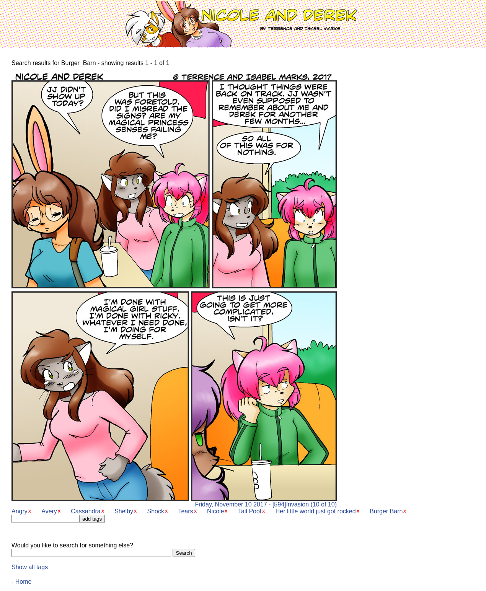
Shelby (123, 511)
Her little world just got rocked (316, 511)
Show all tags (29, 567)
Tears (185, 511)
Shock (155, 511)
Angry (19, 511)
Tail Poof (249, 511)
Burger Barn (386, 511)
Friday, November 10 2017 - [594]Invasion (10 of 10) (174, 502)
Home (23, 581)
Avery (49, 511)
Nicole (215, 511)
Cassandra (85, 511)
